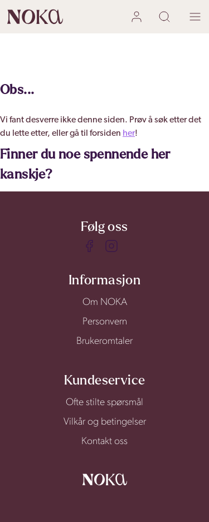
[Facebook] (89, 246)
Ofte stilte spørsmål (104, 402)
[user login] (138, 17)
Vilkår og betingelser (105, 422)
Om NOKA (104, 302)
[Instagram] (111, 246)
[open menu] (195, 17)
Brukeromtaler (104, 341)
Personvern (104, 322)
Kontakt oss (104, 441)
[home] (35, 16)
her (129, 133)
